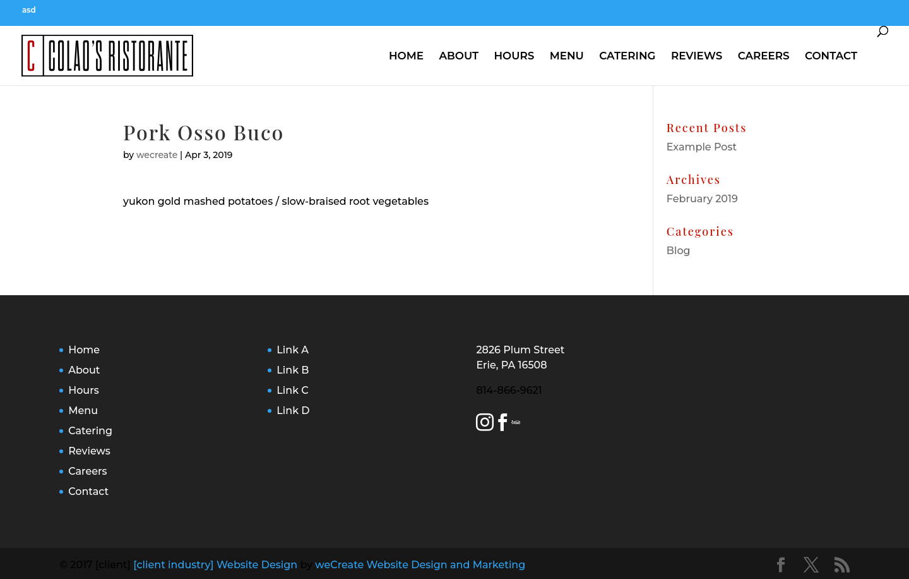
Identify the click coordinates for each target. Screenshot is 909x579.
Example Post (702, 147)
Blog (679, 251)
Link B (292, 370)
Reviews (696, 55)
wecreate (156, 155)
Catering (627, 55)
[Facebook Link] (502, 424)
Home (406, 55)
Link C (292, 390)
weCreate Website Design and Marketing (420, 565)
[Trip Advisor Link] (517, 424)
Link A (292, 350)
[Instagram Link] (485, 424)
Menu (567, 55)
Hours (514, 55)
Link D (292, 411)
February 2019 (702, 199)
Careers (764, 55)
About (458, 55)
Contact (831, 55)
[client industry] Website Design (215, 565)
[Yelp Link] (512, 424)
